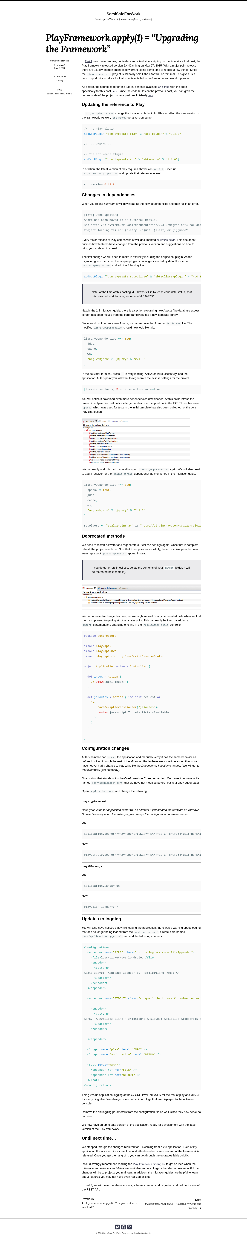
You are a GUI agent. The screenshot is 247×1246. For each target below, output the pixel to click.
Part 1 (88, 61)
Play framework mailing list (150, 1164)
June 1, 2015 (59, 68)
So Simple (146, 1233)
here (114, 91)
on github (164, 86)
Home (118, 4)
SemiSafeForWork (123, 13)
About (128, 4)
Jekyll (136, 1233)
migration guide (166, 240)
